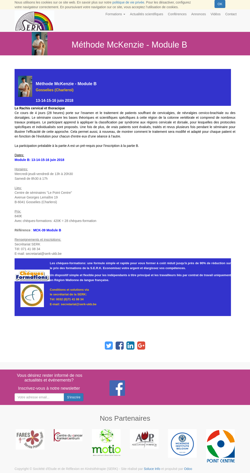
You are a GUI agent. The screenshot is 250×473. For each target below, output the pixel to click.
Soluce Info (152, 469)
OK (220, 4)
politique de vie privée (128, 2)
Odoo (188, 469)
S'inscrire (73, 397)
